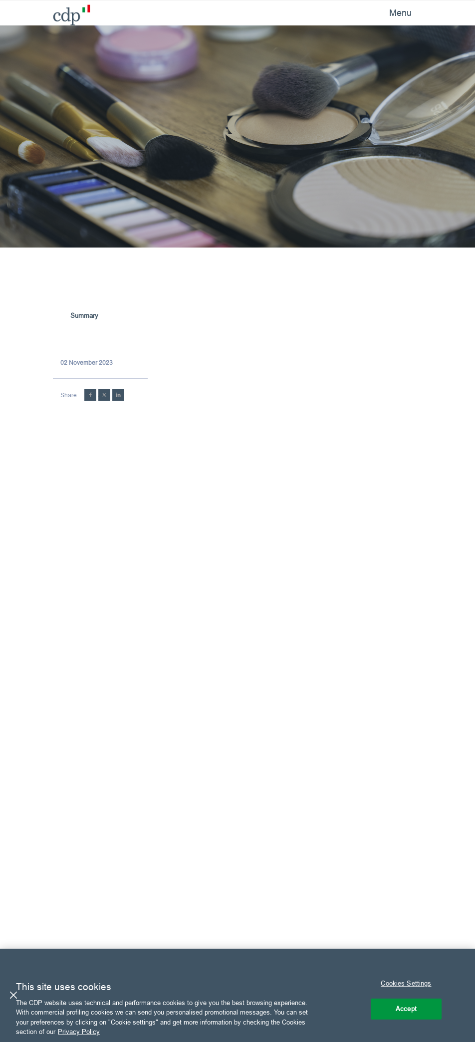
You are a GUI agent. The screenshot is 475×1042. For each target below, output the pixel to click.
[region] (237, 995)
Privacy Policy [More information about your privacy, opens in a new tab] (79, 1032)
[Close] (13, 995)
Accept (406, 1009)
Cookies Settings (406, 983)
